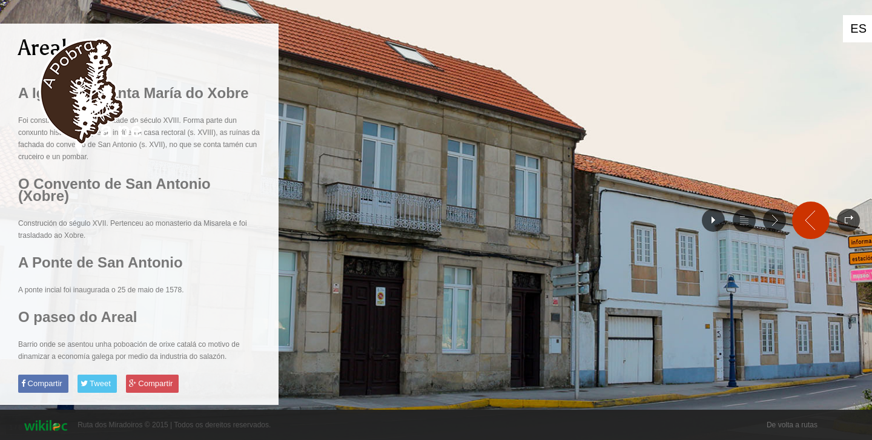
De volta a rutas (792, 425)
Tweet (96, 383)
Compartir (41, 383)
